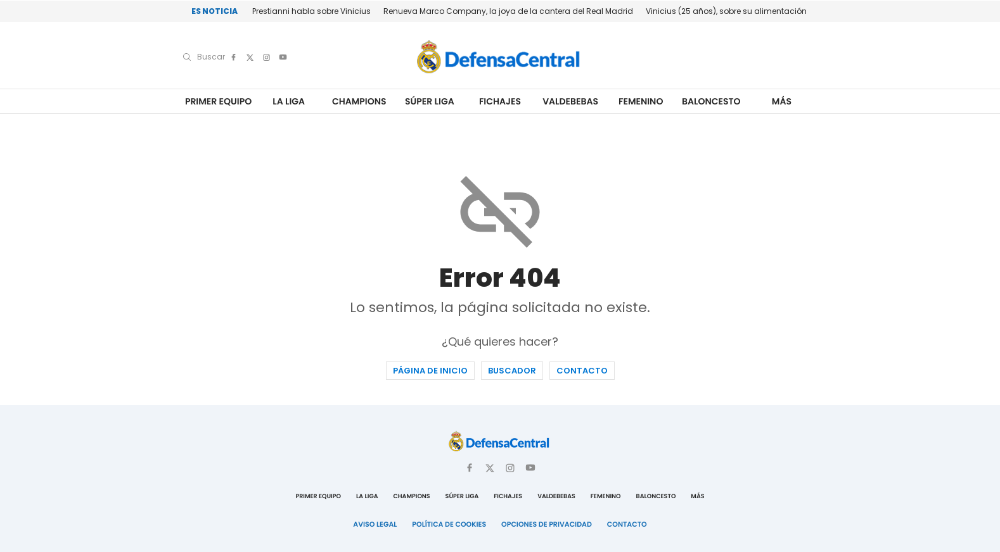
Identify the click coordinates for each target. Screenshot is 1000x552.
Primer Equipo (218, 101)
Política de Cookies (449, 524)
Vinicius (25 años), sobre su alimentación (726, 11)
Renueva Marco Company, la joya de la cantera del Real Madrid (508, 11)
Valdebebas (570, 101)
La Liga (288, 101)
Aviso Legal (375, 524)
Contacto (582, 371)
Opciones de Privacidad (546, 524)
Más (782, 101)
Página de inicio (430, 371)
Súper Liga (429, 101)
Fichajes (500, 101)
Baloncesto (711, 101)
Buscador (512, 371)
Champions (359, 101)
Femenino (641, 101)
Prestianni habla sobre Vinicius (311, 11)
